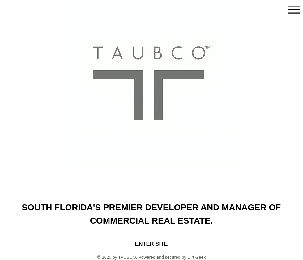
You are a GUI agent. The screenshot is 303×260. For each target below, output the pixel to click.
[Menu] (293, 9)
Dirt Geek (196, 257)
